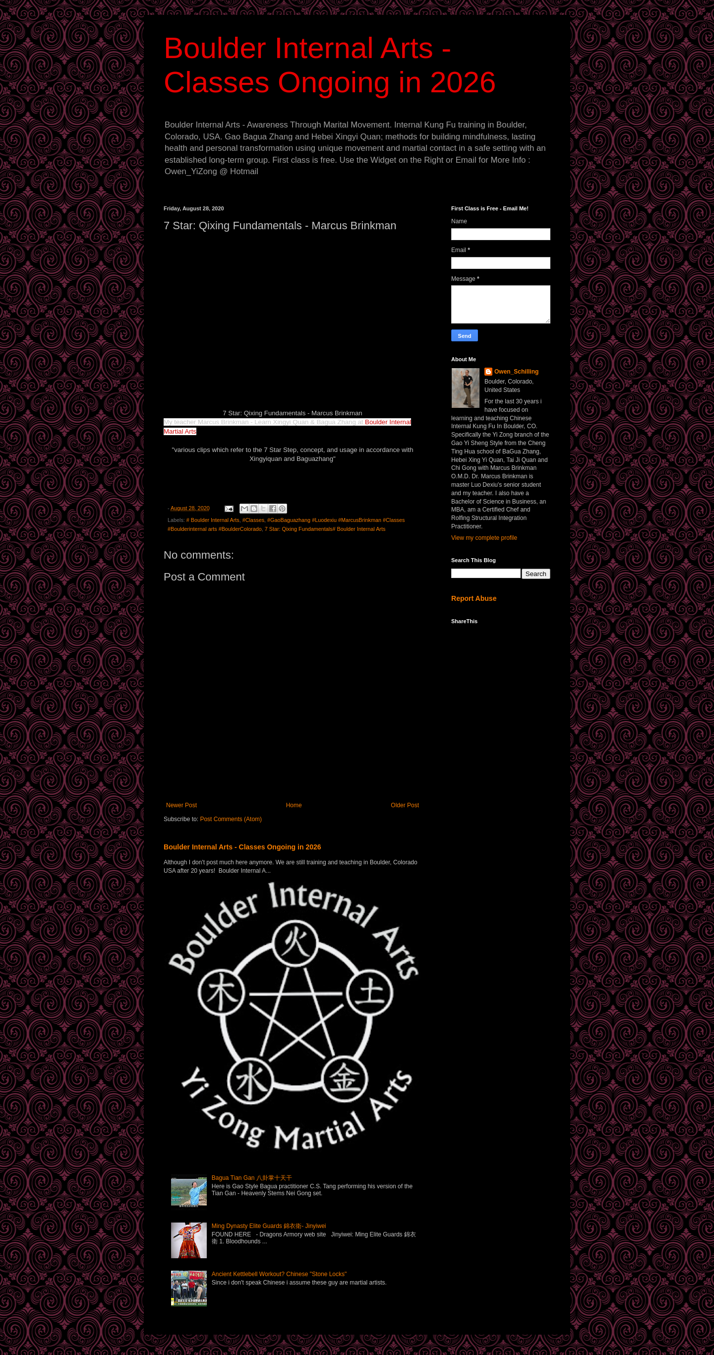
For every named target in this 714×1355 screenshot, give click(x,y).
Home (294, 805)
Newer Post (181, 805)
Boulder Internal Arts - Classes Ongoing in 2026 (242, 847)
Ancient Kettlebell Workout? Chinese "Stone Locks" (279, 1274)
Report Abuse (473, 598)
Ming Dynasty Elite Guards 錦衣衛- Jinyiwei (269, 1226)
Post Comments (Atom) (231, 819)
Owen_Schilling (516, 371)
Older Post (405, 805)
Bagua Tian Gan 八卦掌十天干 (252, 1177)
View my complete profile (484, 537)
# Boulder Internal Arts (212, 520)
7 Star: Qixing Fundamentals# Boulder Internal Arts (325, 529)
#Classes (253, 520)
